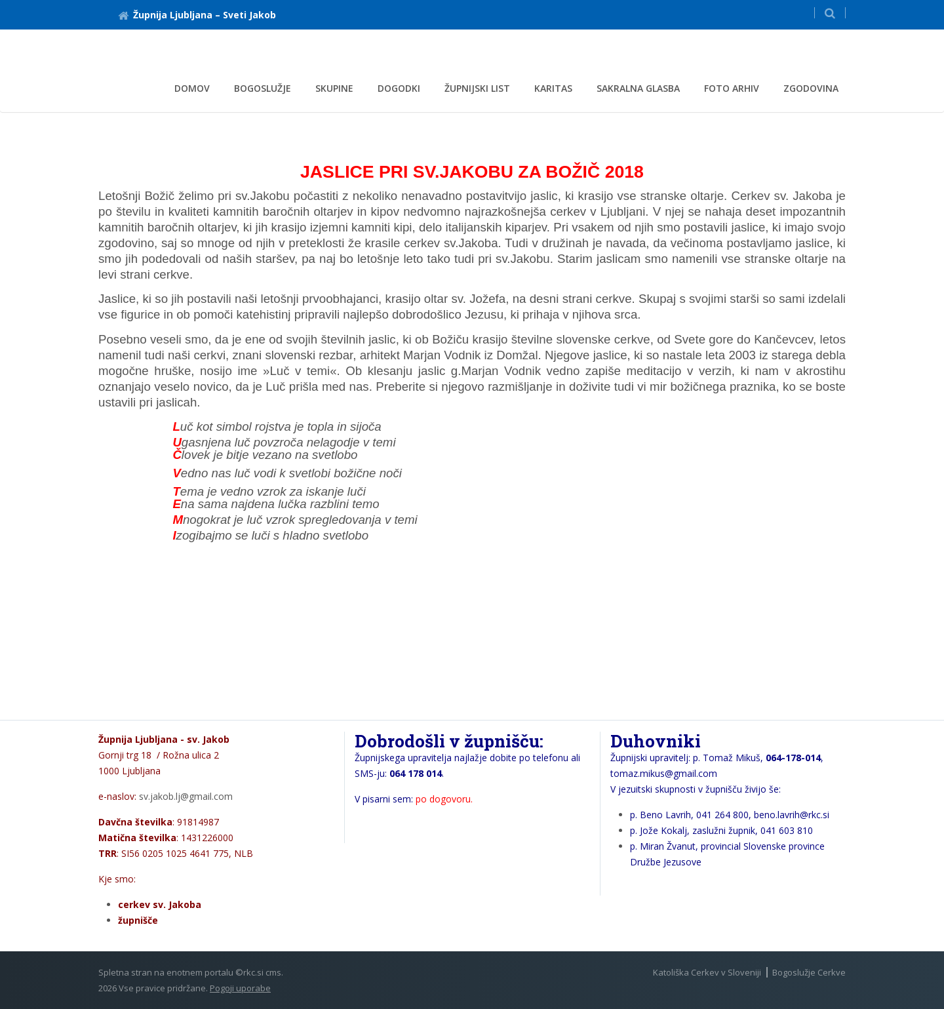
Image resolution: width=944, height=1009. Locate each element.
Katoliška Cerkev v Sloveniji (707, 972)
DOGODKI (399, 88)
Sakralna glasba (638, 88)
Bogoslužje (262, 88)
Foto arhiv (731, 88)
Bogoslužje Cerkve (809, 972)
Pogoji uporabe (240, 988)
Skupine (334, 88)
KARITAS (553, 88)
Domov (192, 88)
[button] (830, 12)
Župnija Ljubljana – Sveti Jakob (197, 15)
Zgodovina (810, 88)
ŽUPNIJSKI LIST (477, 88)
